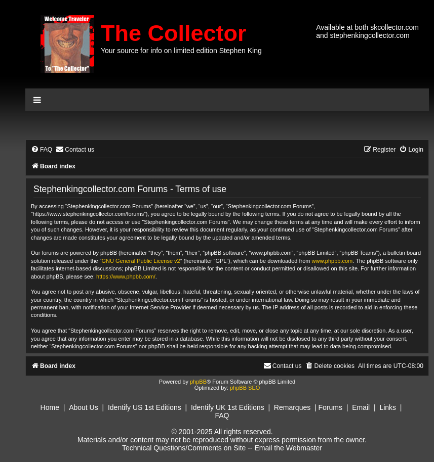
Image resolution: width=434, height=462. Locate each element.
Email (361, 407)
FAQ (222, 415)
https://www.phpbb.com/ (125, 276)
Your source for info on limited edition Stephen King (181, 51)
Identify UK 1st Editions (227, 407)
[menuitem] (41, 150)
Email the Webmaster (288, 448)
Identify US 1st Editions (144, 407)
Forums (330, 407)
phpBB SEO (245, 388)
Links (387, 407)
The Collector (174, 33)
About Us (83, 407)
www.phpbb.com (332, 261)
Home (50, 407)
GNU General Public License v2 (140, 261)
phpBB (198, 382)
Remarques (292, 407)
